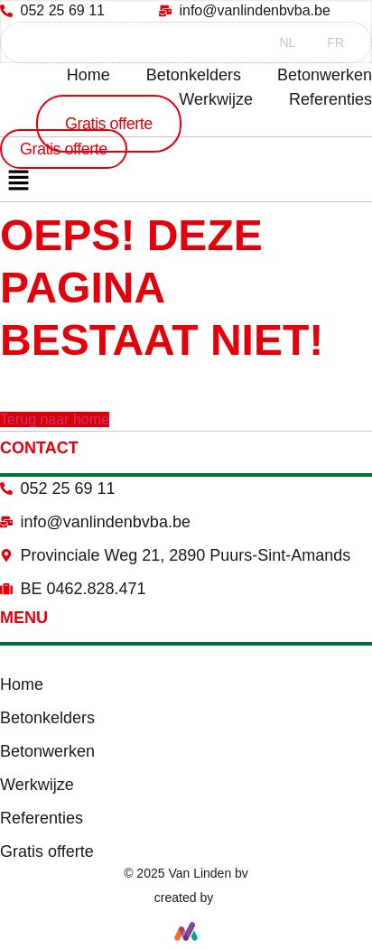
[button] (18, 181)
